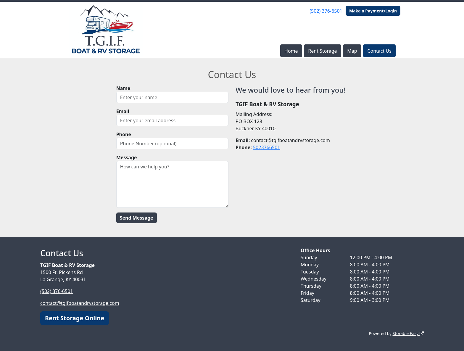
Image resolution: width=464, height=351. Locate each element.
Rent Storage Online (74, 318)
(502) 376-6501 (326, 11)
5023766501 (266, 147)
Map (352, 51)
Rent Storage (322, 51)
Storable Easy (408, 333)
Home (291, 51)
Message (126, 157)
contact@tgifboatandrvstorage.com (79, 303)
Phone (123, 134)
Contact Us (379, 51)
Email (122, 111)
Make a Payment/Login (373, 11)
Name (123, 88)
